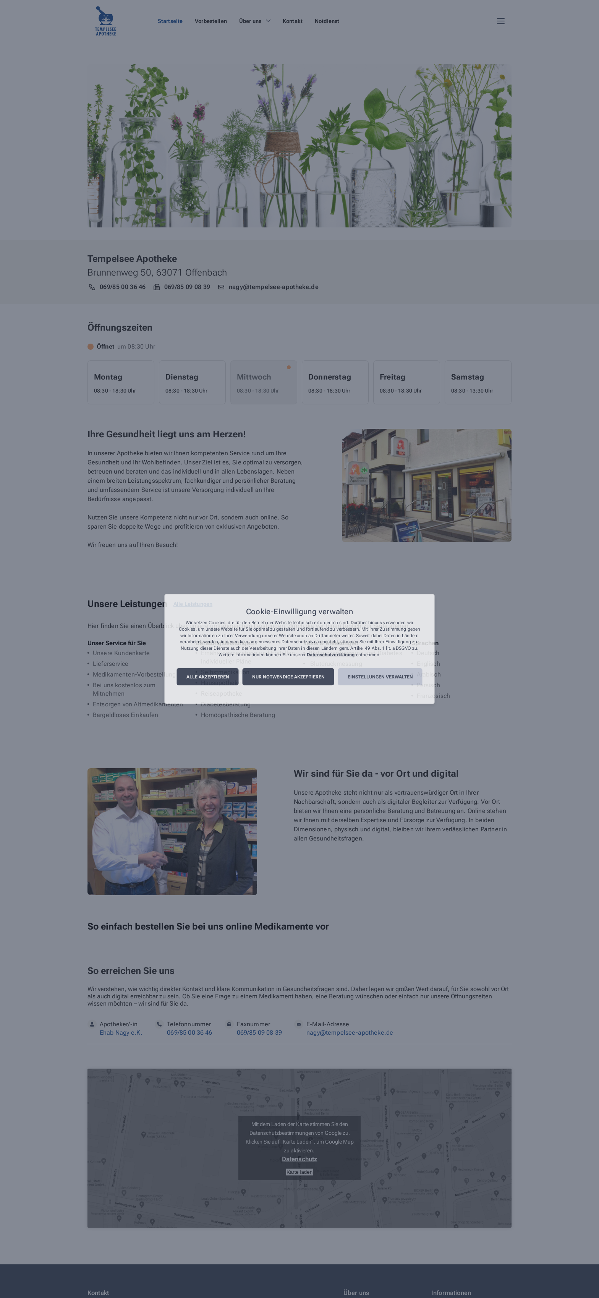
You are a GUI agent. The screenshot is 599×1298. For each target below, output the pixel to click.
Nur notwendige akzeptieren (288, 677)
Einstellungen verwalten (380, 677)
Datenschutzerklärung (331, 654)
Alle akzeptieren (207, 677)
